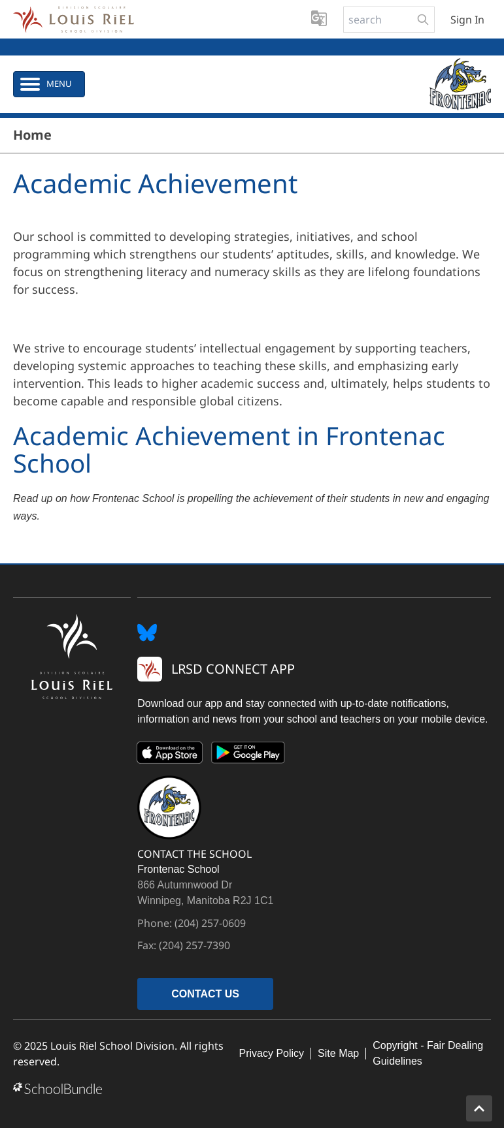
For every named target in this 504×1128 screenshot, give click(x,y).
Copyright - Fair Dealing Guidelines (428, 1053)
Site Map (338, 1053)
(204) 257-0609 (210, 923)
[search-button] (422, 19)
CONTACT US (205, 993)
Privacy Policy (272, 1053)
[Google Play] (248, 755)
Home (32, 135)
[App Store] (170, 755)
